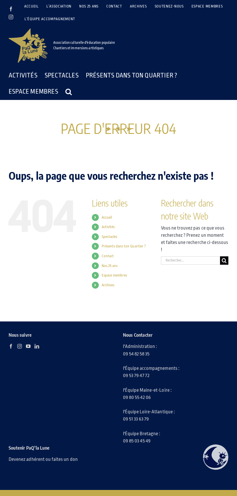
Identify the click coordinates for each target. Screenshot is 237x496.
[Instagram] (19, 346)
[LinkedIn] (37, 346)
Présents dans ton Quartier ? (124, 246)
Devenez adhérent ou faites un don (43, 459)
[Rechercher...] (190, 260)
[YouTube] (28, 346)
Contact (108, 256)
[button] (68, 92)
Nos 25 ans (110, 266)
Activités (108, 227)
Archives (108, 285)
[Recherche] (224, 260)
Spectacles (109, 236)
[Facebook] (11, 346)
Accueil (107, 217)
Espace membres (114, 275)
